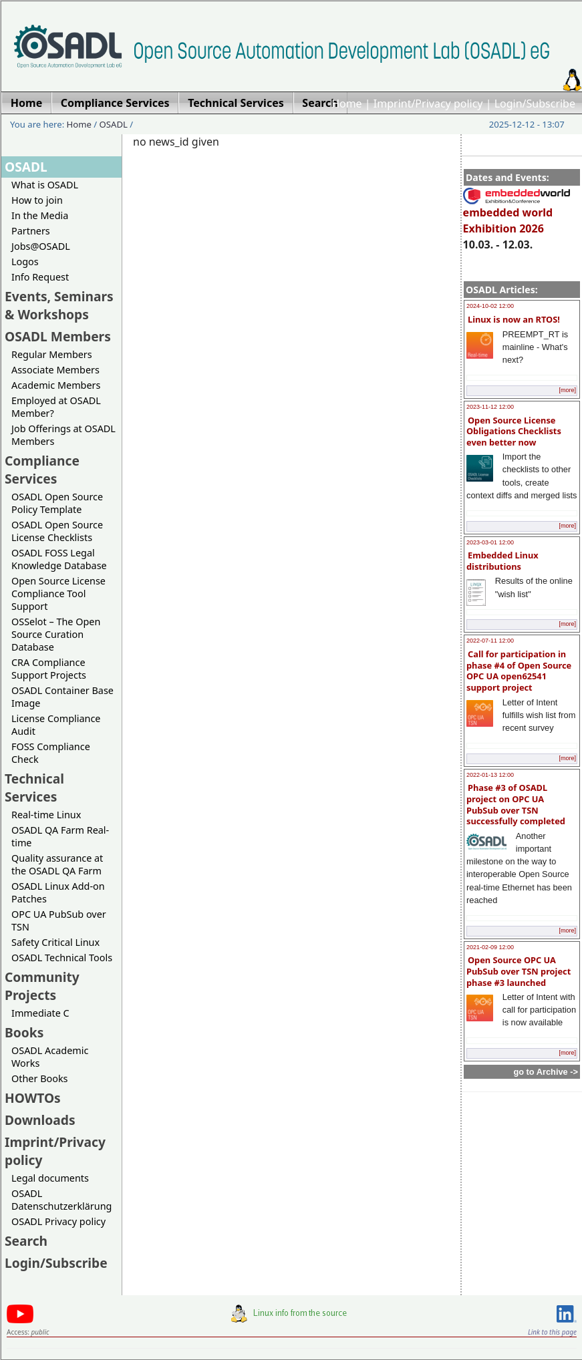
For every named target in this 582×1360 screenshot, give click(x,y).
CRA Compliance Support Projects (48, 668)
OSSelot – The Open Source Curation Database (55, 634)
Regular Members (51, 354)
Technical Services (34, 788)
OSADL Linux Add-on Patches (58, 892)
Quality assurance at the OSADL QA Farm (57, 864)
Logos (25, 261)
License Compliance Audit (55, 724)
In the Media (39, 215)
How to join (37, 200)
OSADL (114, 124)
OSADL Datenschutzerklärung (61, 1199)
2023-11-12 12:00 (490, 406)
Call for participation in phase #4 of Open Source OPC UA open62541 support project (518, 670)
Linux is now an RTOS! (514, 319)
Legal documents (50, 1178)
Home (346, 103)
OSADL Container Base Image (62, 696)
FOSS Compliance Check (50, 753)
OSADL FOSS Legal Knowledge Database (59, 559)
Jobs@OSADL (40, 246)
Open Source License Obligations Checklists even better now (513, 431)
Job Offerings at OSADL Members (63, 435)
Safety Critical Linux (55, 942)
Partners (30, 230)
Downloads (40, 1120)
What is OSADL (44, 184)
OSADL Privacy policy (58, 1221)
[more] (567, 390)
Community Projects (42, 986)
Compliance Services (42, 470)
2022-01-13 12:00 (490, 775)
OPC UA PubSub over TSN (58, 920)
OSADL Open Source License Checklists (57, 531)
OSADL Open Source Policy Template (57, 503)
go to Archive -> (545, 1072)
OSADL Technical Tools (61, 957)
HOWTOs (33, 1098)
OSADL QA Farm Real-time (60, 836)
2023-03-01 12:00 (490, 542)
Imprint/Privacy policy (428, 103)
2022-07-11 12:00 (490, 640)
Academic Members (55, 385)
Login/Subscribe (534, 103)
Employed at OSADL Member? (56, 406)
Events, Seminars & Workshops (59, 305)
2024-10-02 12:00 (490, 306)
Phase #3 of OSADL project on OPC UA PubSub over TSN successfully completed (515, 804)
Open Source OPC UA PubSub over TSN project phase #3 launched (518, 971)
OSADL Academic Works (49, 1056)
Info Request (40, 277)
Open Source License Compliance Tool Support (58, 593)
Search (26, 1241)
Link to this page (552, 1332)
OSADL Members (58, 336)
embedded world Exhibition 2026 (516, 214)
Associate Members (55, 369)
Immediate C (40, 1013)
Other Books (39, 1078)
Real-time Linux (46, 814)
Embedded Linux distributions (502, 560)
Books (24, 1032)
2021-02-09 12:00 (490, 947)
